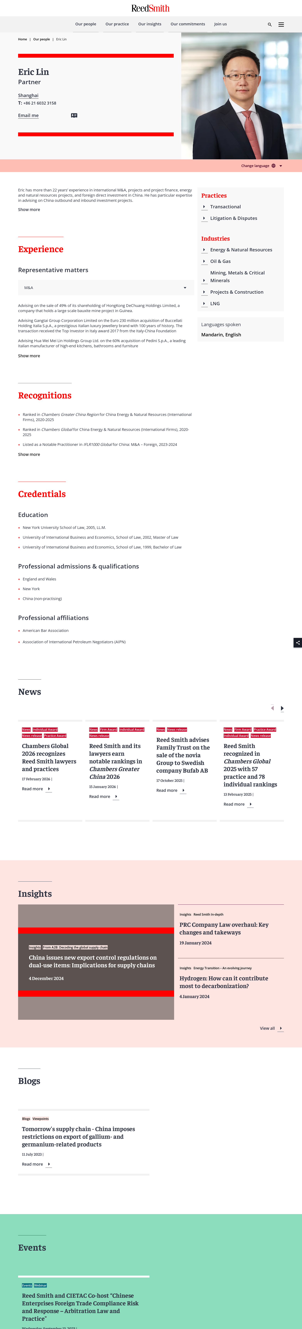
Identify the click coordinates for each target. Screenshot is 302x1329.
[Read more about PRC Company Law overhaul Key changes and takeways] (231, 928)
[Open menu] (281, 24)
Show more (29, 355)
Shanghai (28, 95)
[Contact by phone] (39, 103)
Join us (220, 24)
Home (22, 39)
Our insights (149, 24)
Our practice (117, 24)
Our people (85, 24)
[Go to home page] (151, 8)
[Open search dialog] (269, 24)
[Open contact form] (28, 115)
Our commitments (188, 24)
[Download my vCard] (74, 115)
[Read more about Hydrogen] (231, 982)
